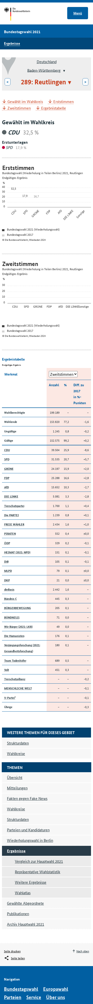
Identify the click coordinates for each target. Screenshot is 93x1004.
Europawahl (55, 989)
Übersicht (14, 777)
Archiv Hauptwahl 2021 (25, 924)
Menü (77, 12)
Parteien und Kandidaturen (28, 829)
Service (33, 997)
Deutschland (47, 61)
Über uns (55, 997)
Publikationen (18, 913)
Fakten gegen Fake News (27, 798)
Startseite (21, 14)
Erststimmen (63, 101)
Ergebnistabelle (53, 108)
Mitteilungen (17, 787)
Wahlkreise (16, 808)
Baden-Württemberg (44, 70)
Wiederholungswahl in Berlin (30, 840)
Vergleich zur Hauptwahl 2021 (39, 861)
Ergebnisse (12, 43)
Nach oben (82, 951)
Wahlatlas (23, 892)
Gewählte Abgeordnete (25, 903)
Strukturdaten (18, 819)
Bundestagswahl (21, 989)
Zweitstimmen (19, 108)
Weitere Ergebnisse (30, 882)
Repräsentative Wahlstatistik (37, 871)
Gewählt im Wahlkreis (25, 101)
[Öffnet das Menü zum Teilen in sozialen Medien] (14, 958)
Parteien (12, 997)
